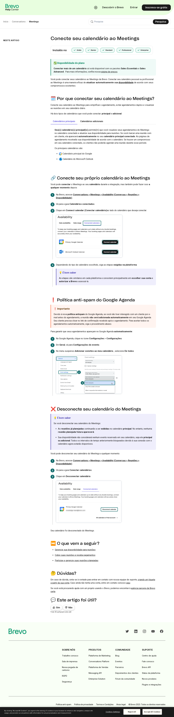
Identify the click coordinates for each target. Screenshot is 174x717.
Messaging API (95, 673)
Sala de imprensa (69, 661)
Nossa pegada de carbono (70, 668)
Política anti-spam (63, 704)
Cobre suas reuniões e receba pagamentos (75, 555)
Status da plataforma (151, 673)
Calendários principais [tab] (64, 121)
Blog (117, 655)
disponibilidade (126, 82)
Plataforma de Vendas (98, 667)
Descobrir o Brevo (113, 7)
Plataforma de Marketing (99, 655)
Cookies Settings (113, 712)
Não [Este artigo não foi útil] (70, 607)
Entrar (134, 7)
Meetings (34, 21)
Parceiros (119, 667)
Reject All (132, 712)
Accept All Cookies (152, 712)
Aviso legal (121, 704)
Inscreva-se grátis (156, 7)
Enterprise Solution (97, 679)
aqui (128, 583)
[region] (87, 712)
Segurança (67, 681)
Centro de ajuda (149, 655)
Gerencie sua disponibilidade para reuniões (75, 549)
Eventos (118, 661)
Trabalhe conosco (70, 655)
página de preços (109, 71)
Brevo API (146, 667)
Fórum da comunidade (125, 679)
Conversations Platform (99, 661)
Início (5, 21)
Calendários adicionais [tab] (91, 121)
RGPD (64, 676)
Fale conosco (148, 661)
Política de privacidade (83, 704)
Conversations (19, 21)
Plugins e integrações (151, 684)
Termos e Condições (104, 704)
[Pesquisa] (130, 21)
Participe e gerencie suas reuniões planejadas (76, 560)
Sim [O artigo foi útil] (58, 607)
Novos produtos (149, 679)
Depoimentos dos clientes (126, 673)
